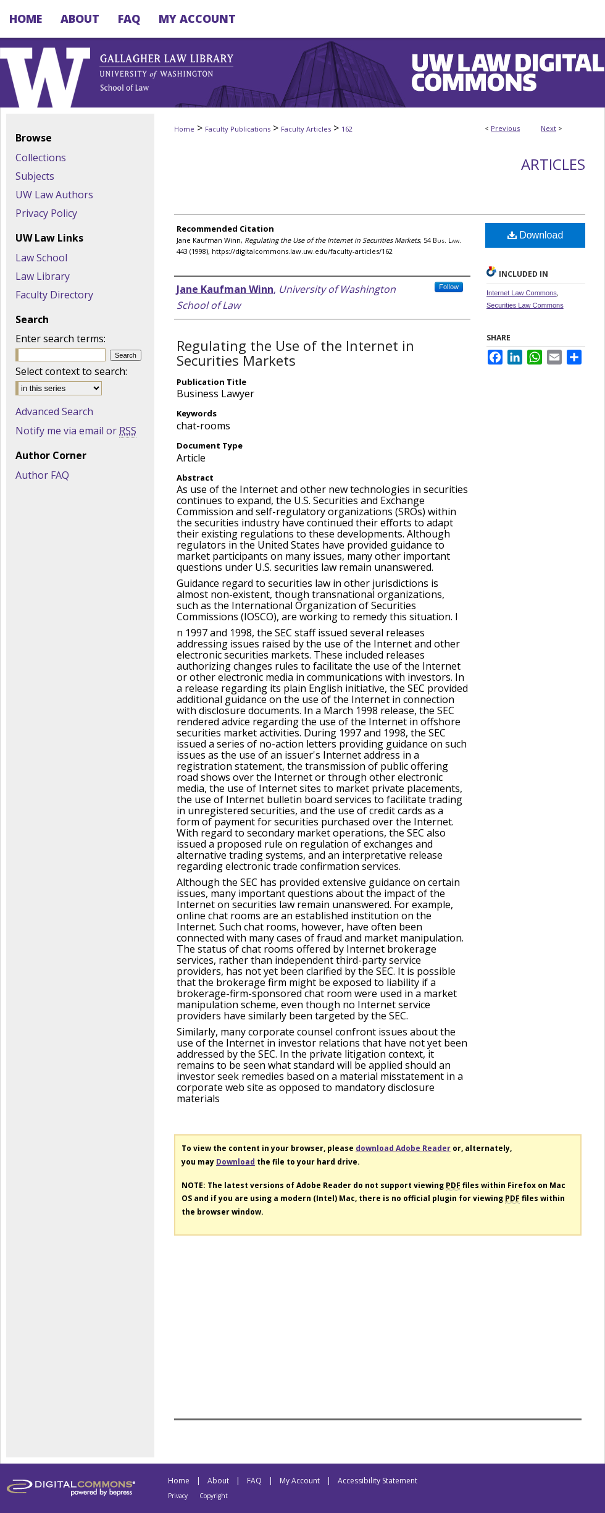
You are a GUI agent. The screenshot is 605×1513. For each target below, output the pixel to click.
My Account (300, 1480)
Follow (449, 286)
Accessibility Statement (377, 1480)
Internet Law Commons (521, 293)
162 (347, 128)
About (218, 1480)
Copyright (213, 1495)
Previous (505, 128)
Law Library (42, 276)
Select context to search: (71, 371)
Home (184, 128)
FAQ (254, 1480)
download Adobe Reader (403, 1148)
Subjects (34, 176)
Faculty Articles (306, 128)
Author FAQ (42, 475)
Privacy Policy (46, 213)
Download (535, 235)
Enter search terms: (60, 338)
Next (548, 128)
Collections (40, 157)
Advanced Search (54, 411)
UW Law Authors (54, 194)
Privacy (178, 1495)
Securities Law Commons (525, 305)
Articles (553, 164)
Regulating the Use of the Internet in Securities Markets (295, 352)
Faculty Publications (237, 128)
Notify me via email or (75, 430)
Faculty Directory (54, 294)
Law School (41, 257)
